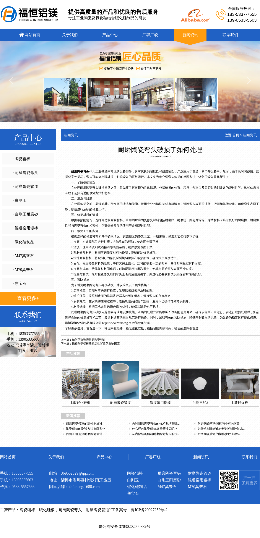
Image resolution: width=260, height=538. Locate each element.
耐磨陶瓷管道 (189, 328)
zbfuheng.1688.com (84, 487)
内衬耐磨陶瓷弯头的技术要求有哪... (156, 423)
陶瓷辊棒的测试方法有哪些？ (86, 428)
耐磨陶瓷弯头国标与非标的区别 (219, 423)
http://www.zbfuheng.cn (117, 323)
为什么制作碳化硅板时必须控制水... (221, 428)
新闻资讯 (250, 135)
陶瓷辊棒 (116, 328)
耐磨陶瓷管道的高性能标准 (84, 423)
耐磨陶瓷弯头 (80, 171)
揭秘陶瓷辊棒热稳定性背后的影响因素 (96, 343)
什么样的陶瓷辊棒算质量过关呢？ (154, 428)
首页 (235, 135)
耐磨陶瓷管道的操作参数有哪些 (219, 434)
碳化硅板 (138, 328)
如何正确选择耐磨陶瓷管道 (89, 339)
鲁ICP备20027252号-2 (149, 510)
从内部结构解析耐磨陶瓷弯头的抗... (156, 434)
